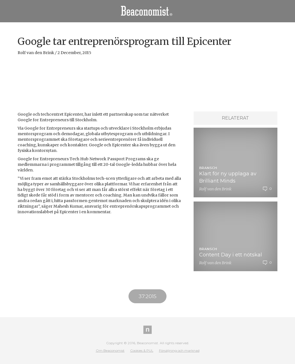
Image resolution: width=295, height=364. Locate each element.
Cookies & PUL (141, 350)
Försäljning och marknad (179, 350)
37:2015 (147, 296)
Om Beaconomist (110, 350)
